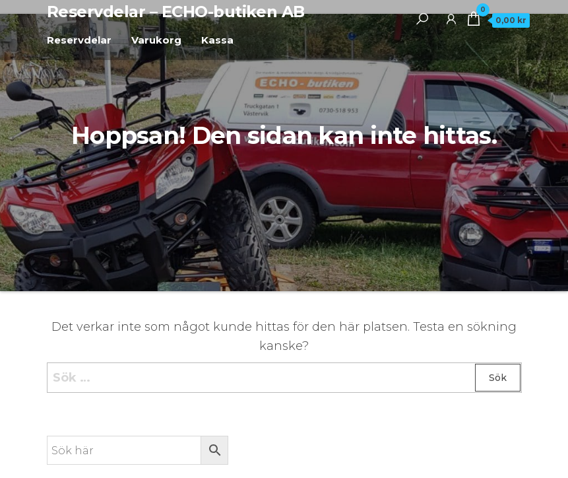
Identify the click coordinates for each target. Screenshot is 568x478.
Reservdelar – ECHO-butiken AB (176, 11)
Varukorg (156, 40)
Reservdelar (79, 40)
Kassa (217, 40)
